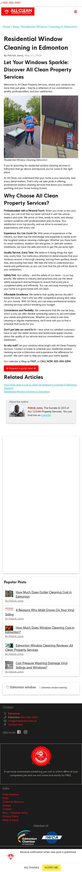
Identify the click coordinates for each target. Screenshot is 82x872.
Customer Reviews (13, 801)
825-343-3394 (28, 717)
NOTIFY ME (51, 867)
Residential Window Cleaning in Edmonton (27, 391)
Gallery (7, 805)
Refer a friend (10, 820)
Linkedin (46, 415)
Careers (7, 809)
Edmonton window (23, 687)
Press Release (11, 794)
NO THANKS (31, 867)
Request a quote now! (21, 368)
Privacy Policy (10, 816)
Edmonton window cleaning (54, 687)
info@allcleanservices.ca (22, 720)
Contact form (15, 724)
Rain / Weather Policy (15, 812)
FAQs (6, 798)
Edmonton (14, 713)
